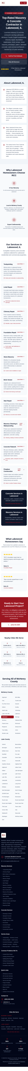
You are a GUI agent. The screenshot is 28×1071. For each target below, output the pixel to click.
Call (23, 3)
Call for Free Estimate (14, 56)
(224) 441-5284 (14, 625)
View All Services (14, 62)
